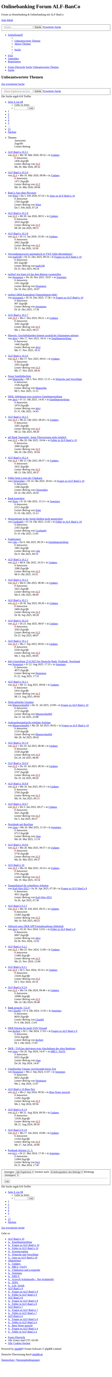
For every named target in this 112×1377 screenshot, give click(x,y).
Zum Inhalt (7, 20)
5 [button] (8, 123)
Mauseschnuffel (20, 705)
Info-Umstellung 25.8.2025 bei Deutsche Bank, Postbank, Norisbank (44, 661)
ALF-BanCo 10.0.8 (18, 783)
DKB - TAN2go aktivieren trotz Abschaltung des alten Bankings (41, 1048)
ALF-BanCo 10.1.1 (18, 681)
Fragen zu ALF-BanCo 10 (68, 256)
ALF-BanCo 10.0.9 (18, 763)
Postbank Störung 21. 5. (20, 1150)
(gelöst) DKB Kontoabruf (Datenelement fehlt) (32, 294)
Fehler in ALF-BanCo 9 (62, 929)
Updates (55, 155)
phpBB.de (37, 1354)
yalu (14, 542)
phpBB (18, 1348)
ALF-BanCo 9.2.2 (17, 946)
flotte (15, 501)
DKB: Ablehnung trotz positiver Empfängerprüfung (35, 396)
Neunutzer (17, 277)
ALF (14, 155)
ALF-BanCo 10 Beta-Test (21, 1089)
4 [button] (8, 120)
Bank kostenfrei (16, 498)
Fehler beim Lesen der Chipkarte (25, 478)
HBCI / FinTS (57, 1051)
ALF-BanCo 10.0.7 (18, 804)
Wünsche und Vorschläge (69, 379)
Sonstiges (61, 277)
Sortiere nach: (59, 1171)
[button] (15, 102)
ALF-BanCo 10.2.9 (18, 213)
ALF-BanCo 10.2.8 (18, 233)
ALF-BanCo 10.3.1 (18, 152)
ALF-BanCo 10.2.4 (18, 457)
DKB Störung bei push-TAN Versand (27, 1028)
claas (15, 827)
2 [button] (8, 114)
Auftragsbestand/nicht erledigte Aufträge (29, 722)
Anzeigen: (19, 1171)
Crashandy (18, 521)
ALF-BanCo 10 (16, 865)
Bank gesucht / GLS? (19, 1007)
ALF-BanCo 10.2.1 (18, 600)
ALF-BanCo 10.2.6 (18, 355)
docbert (16, 1031)
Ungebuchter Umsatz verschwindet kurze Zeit (32, 1068)
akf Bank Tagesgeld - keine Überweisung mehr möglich (37, 437)
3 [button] (8, 117)
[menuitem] (27, 40)
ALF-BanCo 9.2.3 (17, 905)
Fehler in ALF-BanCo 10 (63, 440)
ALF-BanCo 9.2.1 (17, 967)
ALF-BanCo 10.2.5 (18, 417)
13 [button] (9, 129)
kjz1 (14, 1153)
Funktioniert (14, 539)
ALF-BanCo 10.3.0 (18, 172)
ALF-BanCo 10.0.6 (18, 844)
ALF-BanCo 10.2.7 (18, 315)
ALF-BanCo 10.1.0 (18, 742)
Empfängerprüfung (61, 338)
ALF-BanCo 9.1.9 (17, 1109)
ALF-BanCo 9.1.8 (17, 1130)
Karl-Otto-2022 (20, 888)
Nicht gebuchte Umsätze (21, 702)
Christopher (18, 481)
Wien (15, 195)
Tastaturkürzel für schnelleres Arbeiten (28, 885)
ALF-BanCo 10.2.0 (18, 620)
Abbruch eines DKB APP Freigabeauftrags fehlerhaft (36, 926)
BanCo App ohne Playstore (22, 192)
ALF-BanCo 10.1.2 (18, 641)
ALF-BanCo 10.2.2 (18, 580)
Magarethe (18, 379)
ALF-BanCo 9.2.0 (17, 987)
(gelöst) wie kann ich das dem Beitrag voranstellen (34, 274)
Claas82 (16, 1010)
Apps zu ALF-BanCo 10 (62, 195)
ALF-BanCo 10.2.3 (18, 559)
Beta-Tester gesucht (59, 1092)
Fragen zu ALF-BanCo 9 (74, 888)
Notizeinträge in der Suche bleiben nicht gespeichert (35, 518)
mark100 (17, 256)
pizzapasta (17, 297)
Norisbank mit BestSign (20, 824)
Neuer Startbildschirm (19, 376)
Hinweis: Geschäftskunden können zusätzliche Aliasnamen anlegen (43, 335)
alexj (15, 338)
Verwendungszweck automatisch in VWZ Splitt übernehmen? (40, 254)
